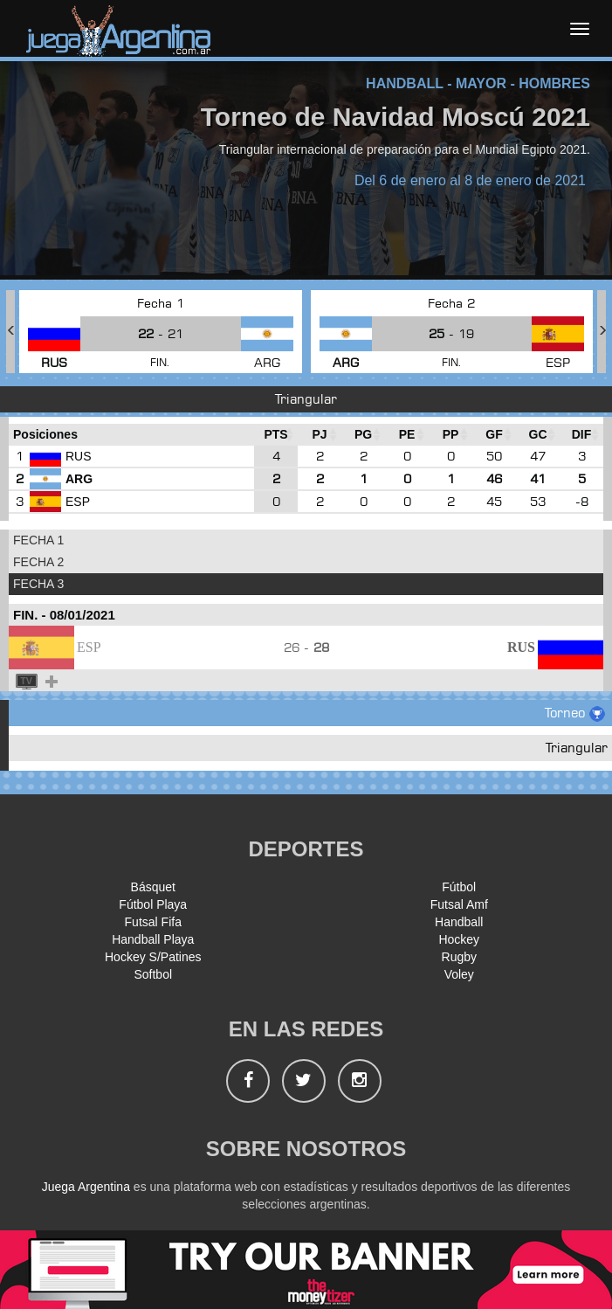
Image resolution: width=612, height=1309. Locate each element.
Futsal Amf (459, 904)
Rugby (459, 957)
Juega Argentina (86, 1187)
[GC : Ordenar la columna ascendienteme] (538, 435)
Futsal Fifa (153, 922)
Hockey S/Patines (153, 957)
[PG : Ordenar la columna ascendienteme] (363, 435)
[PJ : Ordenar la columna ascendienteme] (319, 435)
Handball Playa (153, 939)
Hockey (458, 939)
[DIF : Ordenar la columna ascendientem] (581, 435)
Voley (459, 974)
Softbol (153, 974)
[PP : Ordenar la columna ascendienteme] (450, 435)
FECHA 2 (38, 562)
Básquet (153, 887)
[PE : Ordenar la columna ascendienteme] (407, 435)
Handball (459, 922)
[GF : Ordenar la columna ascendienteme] (494, 435)
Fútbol (459, 887)
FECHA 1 (38, 540)
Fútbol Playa (153, 904)
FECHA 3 (38, 584)
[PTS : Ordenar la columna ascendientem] (276, 435)
